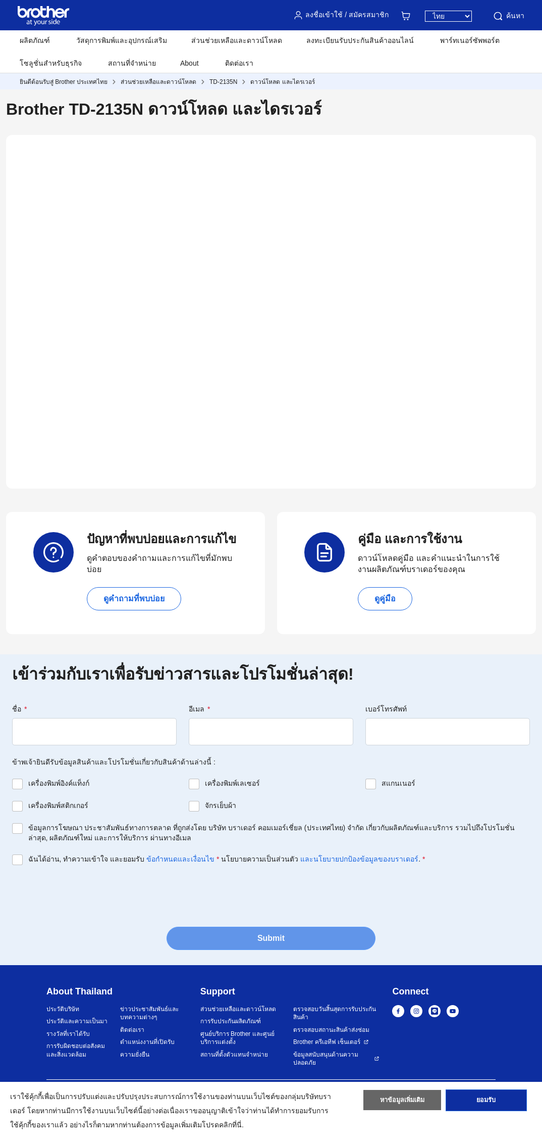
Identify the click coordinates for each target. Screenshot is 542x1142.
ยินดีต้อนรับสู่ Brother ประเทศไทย (63, 81)
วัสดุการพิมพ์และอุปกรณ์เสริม (121, 40)
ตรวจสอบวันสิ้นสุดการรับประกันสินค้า (334, 1013)
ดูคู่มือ (385, 598)
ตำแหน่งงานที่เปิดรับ (147, 1041)
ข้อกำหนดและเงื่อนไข (180, 859)
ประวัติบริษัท (62, 1009)
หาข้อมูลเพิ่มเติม (402, 1103)
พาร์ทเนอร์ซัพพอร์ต (470, 40)
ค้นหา (508, 16)
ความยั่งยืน (134, 1054)
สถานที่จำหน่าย (132, 63)
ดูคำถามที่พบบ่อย (134, 598)
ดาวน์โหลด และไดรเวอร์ (282, 81)
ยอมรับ (486, 1103)
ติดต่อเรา (239, 63)
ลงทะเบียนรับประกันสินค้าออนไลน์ (360, 40)
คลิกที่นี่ (230, 1125)
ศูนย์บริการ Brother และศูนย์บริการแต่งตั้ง (237, 1038)
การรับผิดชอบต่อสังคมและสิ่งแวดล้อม (75, 1050)
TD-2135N (223, 81)
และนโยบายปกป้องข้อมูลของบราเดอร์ (359, 859)
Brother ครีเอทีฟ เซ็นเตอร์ (326, 1041)
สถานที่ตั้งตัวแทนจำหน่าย (234, 1054)
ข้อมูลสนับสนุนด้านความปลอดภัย (325, 1059)
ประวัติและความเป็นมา (76, 1021)
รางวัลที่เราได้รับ (68, 1033)
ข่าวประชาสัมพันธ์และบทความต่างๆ (149, 1013)
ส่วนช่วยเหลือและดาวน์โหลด (236, 40)
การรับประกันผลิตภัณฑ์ (230, 1021)
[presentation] (89, 895)
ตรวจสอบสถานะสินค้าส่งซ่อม (331, 1029)
